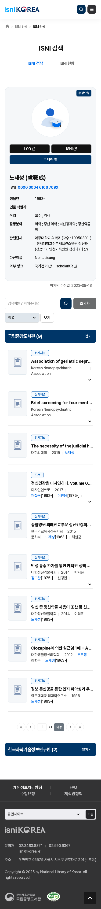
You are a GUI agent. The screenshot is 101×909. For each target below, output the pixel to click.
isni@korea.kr (29, 851)
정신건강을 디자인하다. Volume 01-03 (64, 483)
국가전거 (41, 266)
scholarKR (64, 266)
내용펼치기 (90, 379)
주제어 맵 (50, 159)
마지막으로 (80, 727)
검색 (81, 9)
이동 (59, 727)
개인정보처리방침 (27, 787)
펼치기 (87, 749)
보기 (47, 318)
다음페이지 (70, 727)
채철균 (36, 495)
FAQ (73, 787)
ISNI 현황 (67, 63)
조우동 (82, 655)
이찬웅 (62, 495)
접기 (88, 336)
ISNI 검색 (35, 63)
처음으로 (21, 727)
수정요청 (84, 93)
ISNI (69, 149)
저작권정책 (73, 793)
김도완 (36, 578)
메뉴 (91, 9)
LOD (27, 149)
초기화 (85, 303)
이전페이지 (30, 727)
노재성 (69, 453)
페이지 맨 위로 (90, 898)
